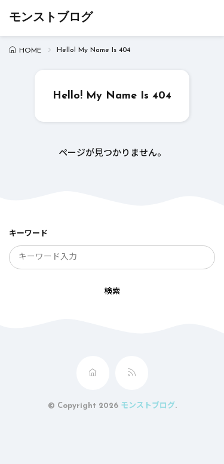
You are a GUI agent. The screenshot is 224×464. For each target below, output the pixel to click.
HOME (30, 50)
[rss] (131, 373)
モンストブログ (51, 18)
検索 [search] (112, 292)
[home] (92, 373)
